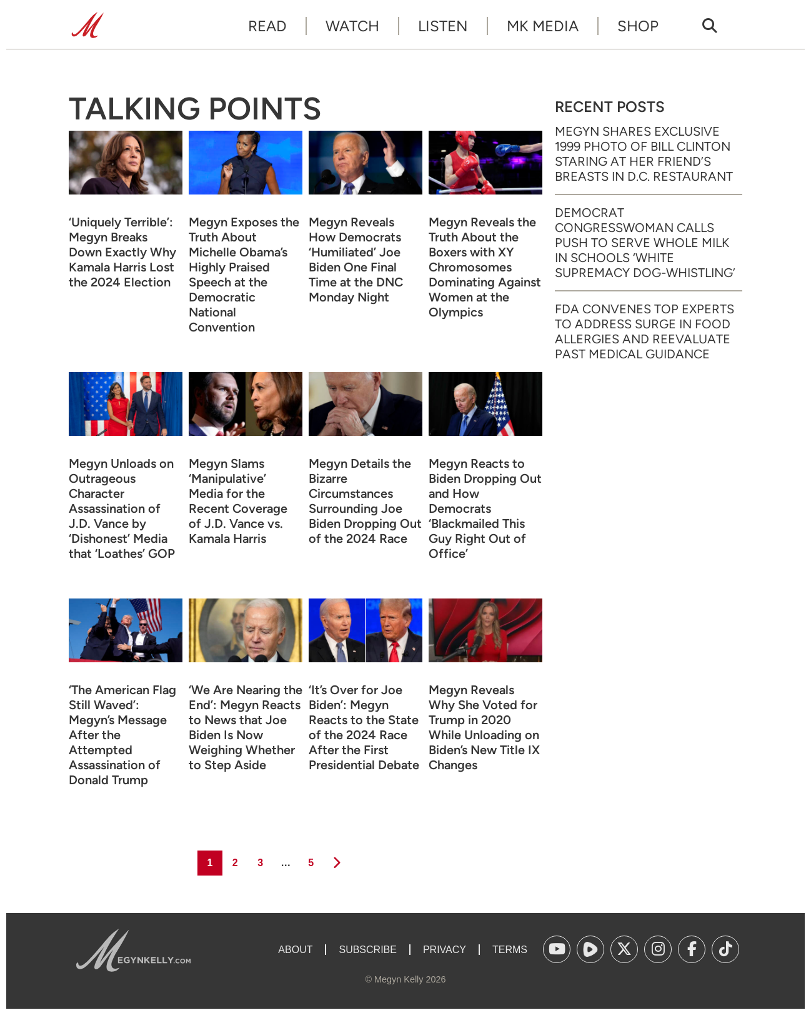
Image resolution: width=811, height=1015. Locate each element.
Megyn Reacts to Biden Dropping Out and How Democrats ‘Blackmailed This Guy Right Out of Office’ (485, 508)
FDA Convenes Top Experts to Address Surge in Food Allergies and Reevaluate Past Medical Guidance (644, 331)
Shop (638, 26)
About (295, 949)
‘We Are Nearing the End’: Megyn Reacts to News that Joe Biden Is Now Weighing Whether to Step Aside (245, 727)
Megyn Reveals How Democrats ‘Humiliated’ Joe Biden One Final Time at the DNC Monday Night (356, 260)
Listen (443, 26)
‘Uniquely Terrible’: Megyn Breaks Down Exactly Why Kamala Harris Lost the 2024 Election (122, 252)
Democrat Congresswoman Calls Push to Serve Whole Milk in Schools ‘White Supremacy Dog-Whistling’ (645, 242)
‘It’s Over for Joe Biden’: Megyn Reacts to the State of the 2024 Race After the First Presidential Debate (364, 727)
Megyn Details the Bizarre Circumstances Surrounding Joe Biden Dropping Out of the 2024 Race (365, 501)
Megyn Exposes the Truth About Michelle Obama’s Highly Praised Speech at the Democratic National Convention (244, 275)
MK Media (543, 26)
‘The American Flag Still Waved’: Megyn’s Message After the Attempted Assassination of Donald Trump (122, 734)
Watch (352, 26)
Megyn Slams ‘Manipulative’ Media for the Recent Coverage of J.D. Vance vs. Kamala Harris (238, 501)
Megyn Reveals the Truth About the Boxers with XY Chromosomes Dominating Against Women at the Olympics (485, 267)
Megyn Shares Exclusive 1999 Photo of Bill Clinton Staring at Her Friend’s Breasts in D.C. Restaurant (644, 154)
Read (267, 26)
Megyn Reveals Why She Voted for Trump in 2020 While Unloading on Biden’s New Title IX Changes (484, 727)
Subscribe (367, 949)
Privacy (444, 949)
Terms (509, 949)
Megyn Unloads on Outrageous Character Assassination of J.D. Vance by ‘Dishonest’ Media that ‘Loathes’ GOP (122, 508)
